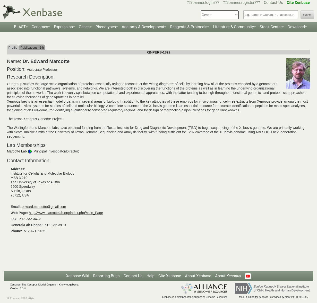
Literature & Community (233, 27)
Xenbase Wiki (77, 276)
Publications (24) (32, 47)
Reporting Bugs (106, 276)
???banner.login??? (203, 2)
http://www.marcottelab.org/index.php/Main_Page (66, 213)
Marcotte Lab (17, 151)
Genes (84, 27)
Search (307, 14)
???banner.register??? (241, 2)
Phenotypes (105, 27)
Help (150, 276)
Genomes (40, 27)
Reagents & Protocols (188, 27)
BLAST (20, 27)
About (228, 276)
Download (296, 27)
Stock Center (271, 27)
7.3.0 (23, 288)
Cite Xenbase (169, 276)
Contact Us (273, 2)
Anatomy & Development (143, 27)
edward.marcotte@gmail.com (44, 207)
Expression (63, 27)
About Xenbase (198, 276)
